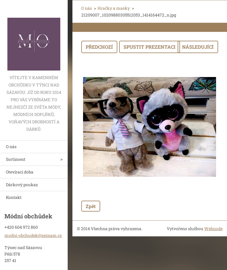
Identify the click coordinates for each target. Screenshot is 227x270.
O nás (11, 146)
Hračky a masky (114, 8)
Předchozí (99, 47)
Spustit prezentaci (150, 47)
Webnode (213, 228)
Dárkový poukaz (22, 184)
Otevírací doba (19, 172)
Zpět (91, 206)
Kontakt (14, 197)
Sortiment (15, 159)
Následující (198, 47)
